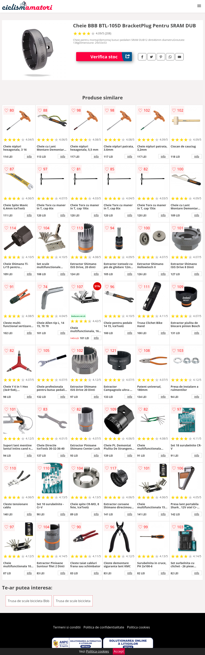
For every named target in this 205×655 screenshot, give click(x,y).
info (29, 156)
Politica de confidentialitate (104, 627)
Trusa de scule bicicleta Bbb (28, 601)
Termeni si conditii (67, 627)
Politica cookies (138, 627)
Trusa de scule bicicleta (73, 601)
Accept (119, 651)
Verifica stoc (111, 56)
